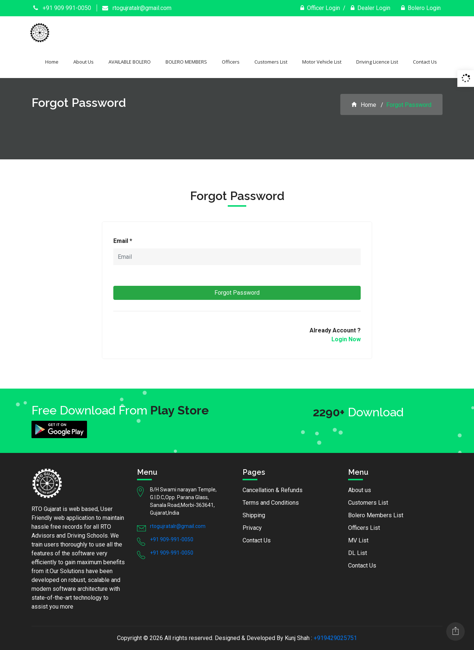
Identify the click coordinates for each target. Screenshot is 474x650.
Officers (231, 61)
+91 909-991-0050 (171, 539)
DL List (357, 552)
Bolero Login (421, 7)
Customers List (270, 61)
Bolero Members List (375, 515)
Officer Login (320, 7)
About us (359, 490)
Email (122, 240)
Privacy (252, 527)
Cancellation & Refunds (273, 490)
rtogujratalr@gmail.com (136, 7)
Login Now (346, 339)
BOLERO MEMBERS (186, 61)
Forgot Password (237, 292)
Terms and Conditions (271, 502)
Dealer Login (370, 7)
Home (52, 61)
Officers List (364, 527)
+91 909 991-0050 (62, 7)
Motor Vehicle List (321, 61)
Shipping (254, 515)
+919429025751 (335, 637)
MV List (358, 540)
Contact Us (425, 61)
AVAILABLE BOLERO (130, 61)
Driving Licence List (377, 61)
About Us (83, 61)
